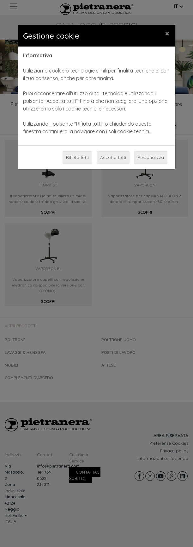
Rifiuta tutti (77, 157)
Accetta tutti (113, 157)
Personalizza (150, 157)
